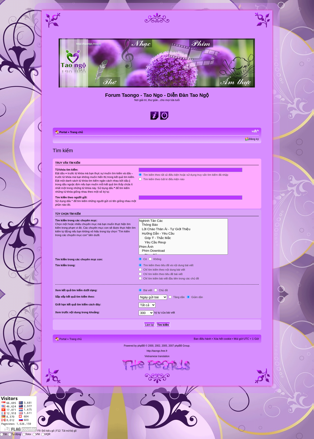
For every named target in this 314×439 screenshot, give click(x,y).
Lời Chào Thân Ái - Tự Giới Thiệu (183, 229)
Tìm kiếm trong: (65, 265)
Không (155, 259)
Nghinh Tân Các (183, 221)
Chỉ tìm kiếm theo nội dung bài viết (162, 269)
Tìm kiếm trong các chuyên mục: (76, 220)
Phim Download (183, 251)
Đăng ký (254, 139)
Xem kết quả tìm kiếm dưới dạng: (76, 290)
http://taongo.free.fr (157, 351)
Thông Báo (183, 225)
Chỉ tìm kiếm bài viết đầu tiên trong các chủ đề (169, 278)
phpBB (141, 345)
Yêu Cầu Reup (183, 242)
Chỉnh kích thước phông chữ (255, 131)
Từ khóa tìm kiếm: (66, 169)
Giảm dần (195, 297)
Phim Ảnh (183, 246)
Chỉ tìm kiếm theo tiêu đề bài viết (161, 274)
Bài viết (145, 290)
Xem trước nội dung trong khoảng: (77, 312)
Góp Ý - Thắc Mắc (183, 238)
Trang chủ (76, 132)
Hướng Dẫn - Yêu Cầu (183, 233)
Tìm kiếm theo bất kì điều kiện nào (161, 179)
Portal (63, 132)
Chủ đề (161, 290)
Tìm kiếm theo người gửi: (71, 197)
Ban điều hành (202, 338)
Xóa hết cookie (223, 338)
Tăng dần (176, 297)
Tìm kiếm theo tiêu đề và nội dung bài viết (166, 265)
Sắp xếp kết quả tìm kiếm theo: (75, 296)
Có (143, 259)
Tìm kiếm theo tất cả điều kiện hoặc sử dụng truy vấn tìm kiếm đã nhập (183, 174)
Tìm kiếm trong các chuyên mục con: (79, 259)
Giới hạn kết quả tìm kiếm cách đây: (78, 304)
